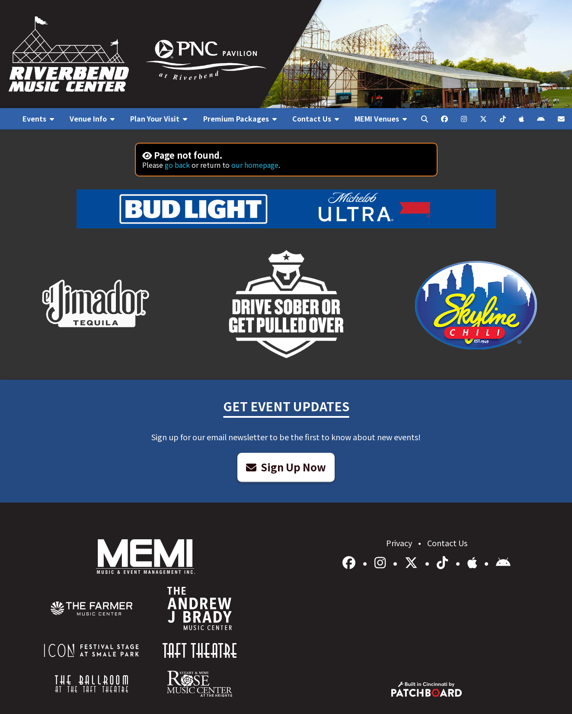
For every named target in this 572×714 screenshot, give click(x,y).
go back (177, 165)
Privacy (400, 542)
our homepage (254, 165)
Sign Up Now (286, 466)
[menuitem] (38, 119)
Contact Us (447, 542)
